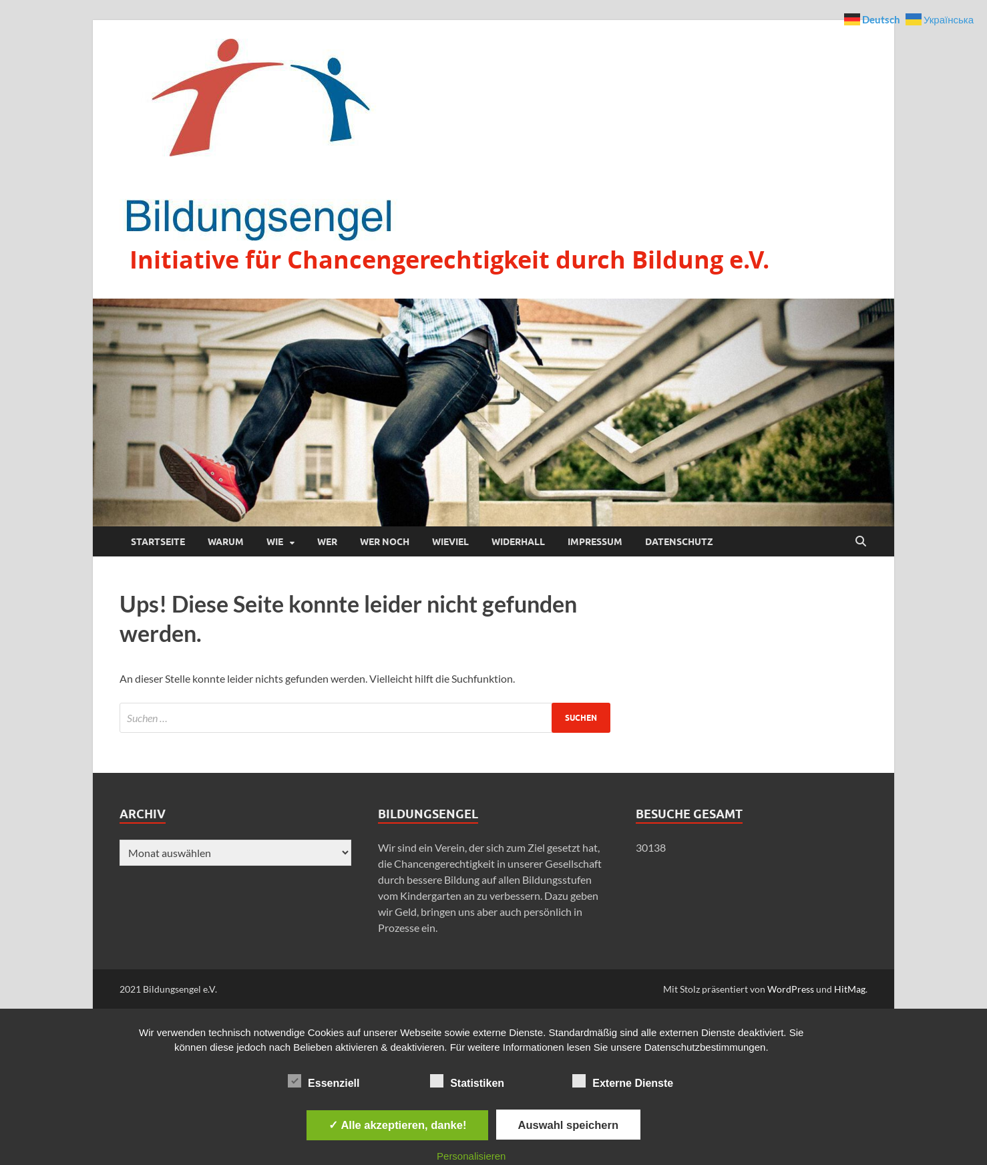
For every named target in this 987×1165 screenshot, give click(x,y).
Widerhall (518, 541)
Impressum (595, 541)
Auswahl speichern (568, 1125)
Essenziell (323, 1081)
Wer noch (384, 541)
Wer (327, 541)
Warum (226, 541)
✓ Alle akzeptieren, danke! (397, 1125)
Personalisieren (471, 1156)
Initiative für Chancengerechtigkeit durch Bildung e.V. (449, 259)
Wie (274, 541)
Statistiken (467, 1081)
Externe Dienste (622, 1081)
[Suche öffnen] (861, 541)
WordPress (790, 989)
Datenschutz (679, 541)
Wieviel (450, 541)
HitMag (849, 989)
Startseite (158, 541)
